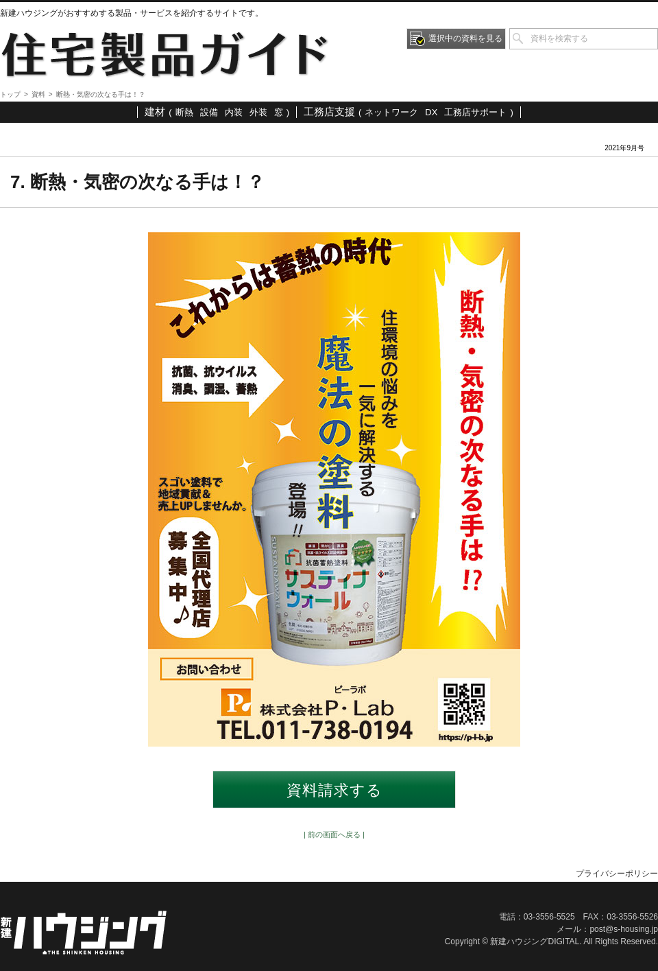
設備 (209, 112)
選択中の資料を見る (465, 38)
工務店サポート (475, 112)
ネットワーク (391, 112)
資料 (38, 94)
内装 (234, 112)
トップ (10, 94)
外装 (258, 112)
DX (431, 112)
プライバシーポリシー (617, 873)
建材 (155, 111)
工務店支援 (329, 111)
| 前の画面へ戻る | (334, 834)
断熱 (184, 112)
